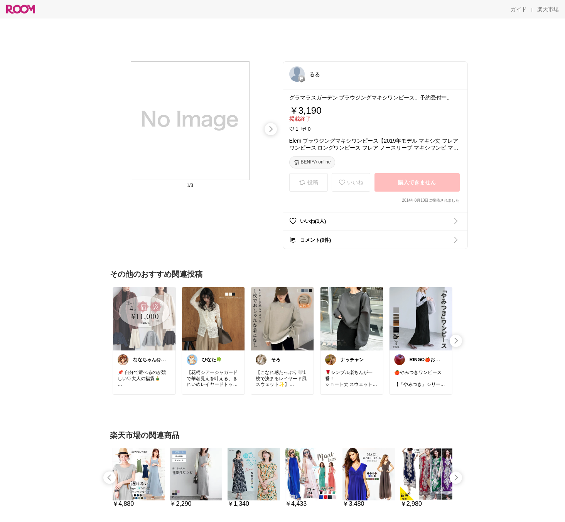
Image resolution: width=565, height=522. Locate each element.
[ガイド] (519, 9)
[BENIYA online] (312, 162)
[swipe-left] (109, 477)
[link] (144, 318)
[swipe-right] (271, 129)
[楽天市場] (548, 9)
